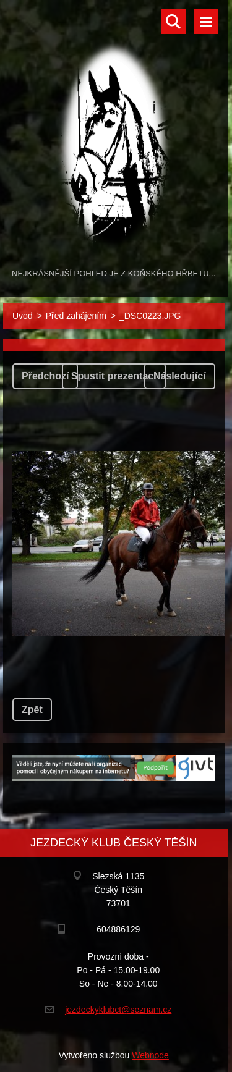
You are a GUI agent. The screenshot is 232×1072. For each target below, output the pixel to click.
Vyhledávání (173, 21)
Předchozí (45, 376)
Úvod (22, 316)
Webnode (150, 1055)
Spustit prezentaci (114, 376)
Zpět (32, 709)
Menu (206, 21)
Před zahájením (76, 316)
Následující (179, 376)
